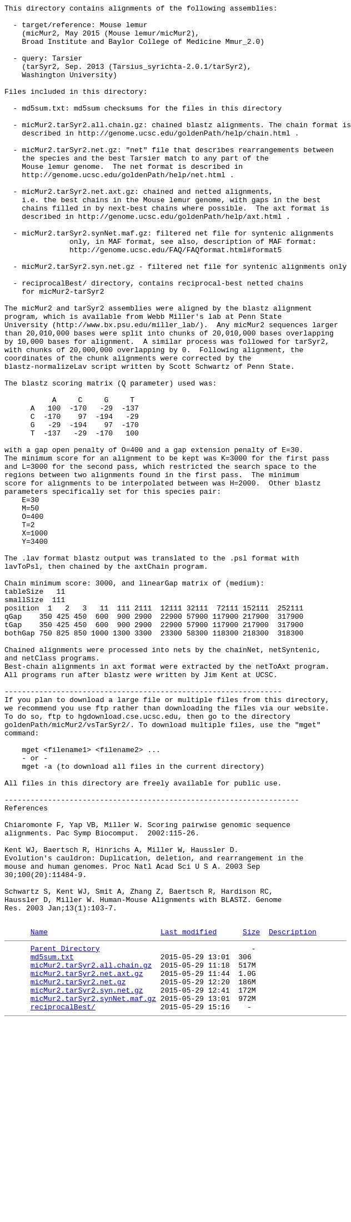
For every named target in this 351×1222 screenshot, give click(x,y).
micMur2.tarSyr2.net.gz (78, 1175)
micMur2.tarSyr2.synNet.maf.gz (93, 1195)
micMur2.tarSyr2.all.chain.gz (91, 1155)
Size (251, 1116)
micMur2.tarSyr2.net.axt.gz (87, 1165)
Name (39, 1116)
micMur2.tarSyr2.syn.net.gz (87, 1185)
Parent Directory (65, 1135)
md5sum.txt (52, 1145)
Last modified (189, 1116)
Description (293, 1116)
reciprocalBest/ (63, 1205)
